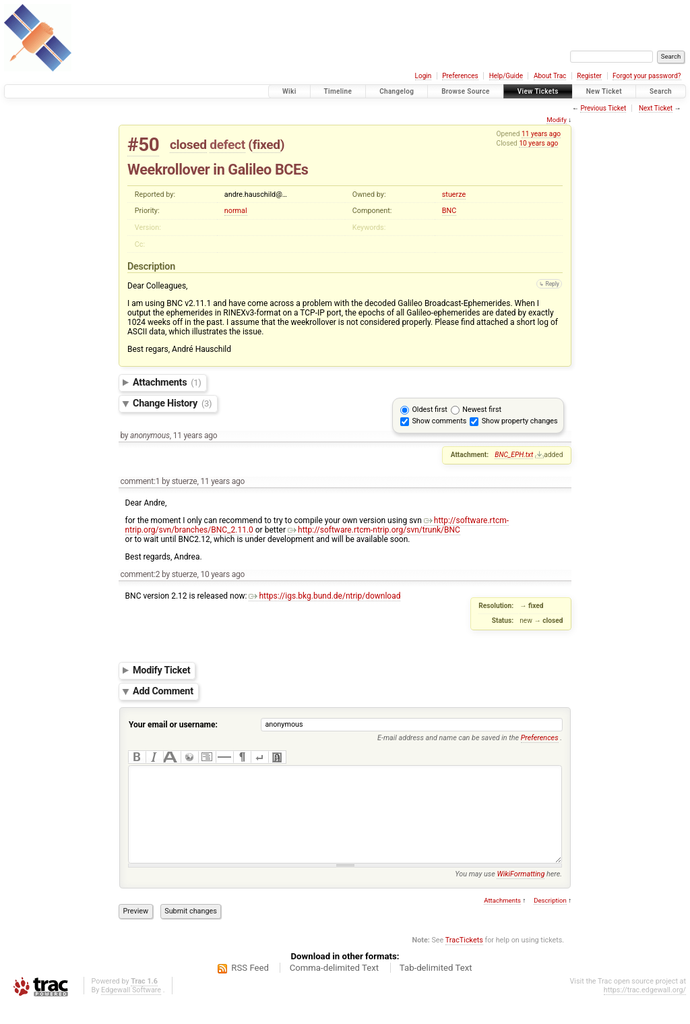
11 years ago (541, 134)
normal (235, 210)
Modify (556, 119)
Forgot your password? (647, 76)
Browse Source (465, 91)
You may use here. (508, 894)
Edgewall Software (131, 1010)
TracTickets (464, 960)
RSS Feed (250, 988)
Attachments (167, 382)
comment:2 (140, 574)
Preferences (460, 76)
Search (661, 91)
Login (423, 76)
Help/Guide (506, 76)
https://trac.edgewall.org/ (645, 1010)
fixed (266, 144)
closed (188, 144)
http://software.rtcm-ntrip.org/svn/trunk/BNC (374, 530)
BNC (449, 210)
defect (227, 144)
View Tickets (538, 91)
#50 (143, 144)
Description (550, 920)
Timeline (338, 91)
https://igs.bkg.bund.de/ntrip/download (324, 596)
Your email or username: (173, 724)
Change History (172, 403)
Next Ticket (655, 108)
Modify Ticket (161, 670)
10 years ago (538, 143)
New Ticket (604, 91)
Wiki (289, 91)
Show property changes (520, 421)
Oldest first (429, 409)
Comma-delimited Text (334, 988)
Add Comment (163, 691)
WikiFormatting (520, 894)
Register (589, 76)
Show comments (439, 421)
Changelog (396, 91)
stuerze (454, 194)
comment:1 (140, 481)
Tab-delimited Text (436, 988)
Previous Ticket (603, 108)
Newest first (481, 409)
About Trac (550, 76)
